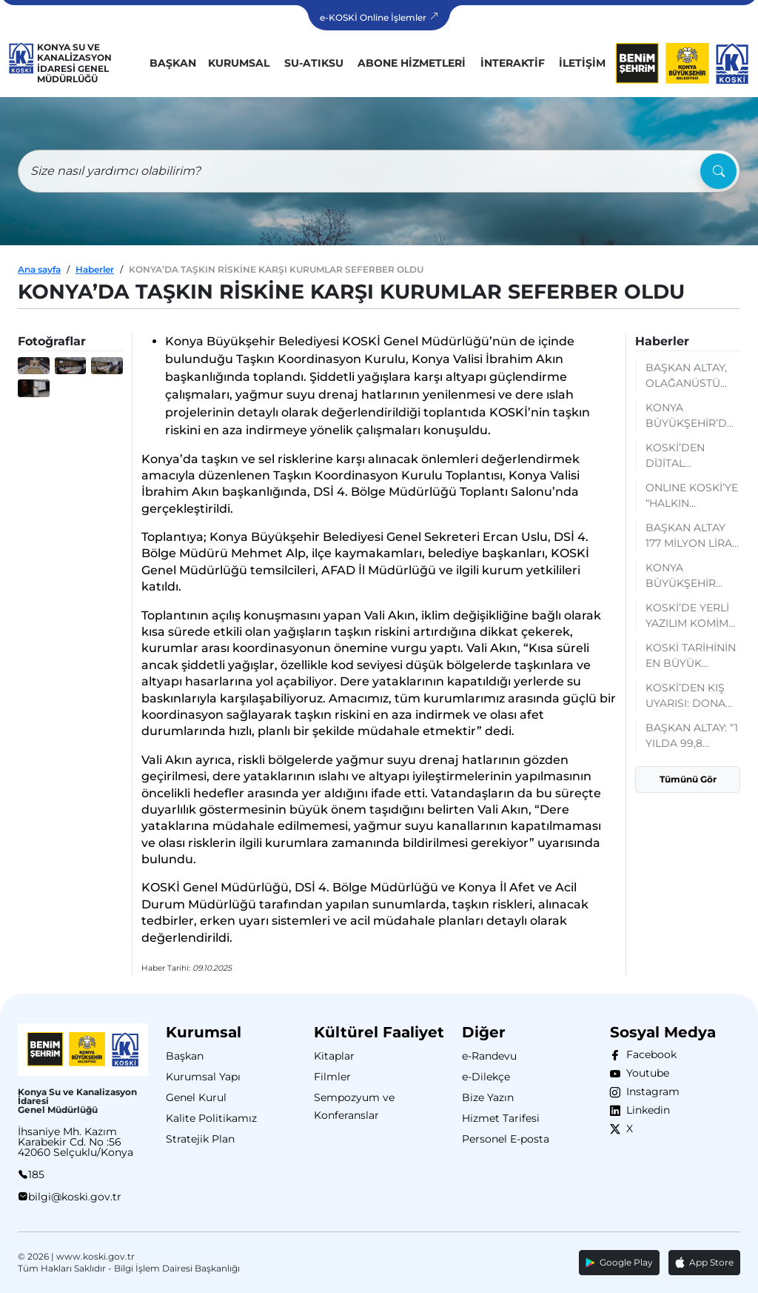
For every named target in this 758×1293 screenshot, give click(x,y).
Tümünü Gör (688, 779)
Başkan (173, 63)
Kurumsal (238, 63)
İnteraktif (512, 63)
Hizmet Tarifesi (501, 1118)
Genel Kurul (196, 1097)
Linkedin (645, 1110)
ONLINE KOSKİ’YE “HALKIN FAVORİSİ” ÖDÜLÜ (691, 496)
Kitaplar (334, 1056)
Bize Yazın (488, 1097)
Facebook (648, 1054)
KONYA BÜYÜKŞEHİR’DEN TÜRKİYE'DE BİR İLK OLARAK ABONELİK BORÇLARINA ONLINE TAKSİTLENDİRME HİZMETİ (692, 416)
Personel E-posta (505, 1139)
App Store (704, 1263)
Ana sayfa (39, 269)
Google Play (619, 1262)
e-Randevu (489, 1056)
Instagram (650, 1091)
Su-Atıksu (313, 63)
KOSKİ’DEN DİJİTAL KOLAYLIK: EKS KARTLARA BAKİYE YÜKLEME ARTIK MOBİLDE (692, 456)
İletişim (582, 63)
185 (36, 1174)
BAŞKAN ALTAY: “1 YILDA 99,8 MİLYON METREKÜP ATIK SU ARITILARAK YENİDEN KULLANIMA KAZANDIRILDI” (691, 736)
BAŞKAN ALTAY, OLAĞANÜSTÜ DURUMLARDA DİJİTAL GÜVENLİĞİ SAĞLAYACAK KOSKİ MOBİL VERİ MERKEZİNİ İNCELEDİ (688, 376)
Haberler (95, 269)
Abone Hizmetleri (412, 63)
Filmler (332, 1076)
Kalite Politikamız (211, 1118)
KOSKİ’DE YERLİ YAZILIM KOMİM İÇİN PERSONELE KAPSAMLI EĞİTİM (692, 616)
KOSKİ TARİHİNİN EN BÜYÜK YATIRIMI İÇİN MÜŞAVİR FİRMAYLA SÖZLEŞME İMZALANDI (690, 656)
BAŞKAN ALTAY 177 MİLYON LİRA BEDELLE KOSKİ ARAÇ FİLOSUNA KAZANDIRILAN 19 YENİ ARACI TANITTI (692, 536)
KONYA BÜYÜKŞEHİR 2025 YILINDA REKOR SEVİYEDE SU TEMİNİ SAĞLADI (692, 576)
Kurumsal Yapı (203, 1076)
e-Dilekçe (486, 1076)
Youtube (644, 1073)
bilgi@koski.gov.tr (74, 1196)
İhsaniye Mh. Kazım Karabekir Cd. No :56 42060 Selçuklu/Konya (75, 1141)
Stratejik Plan (200, 1139)
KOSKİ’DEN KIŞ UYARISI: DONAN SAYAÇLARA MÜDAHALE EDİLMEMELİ (689, 696)
